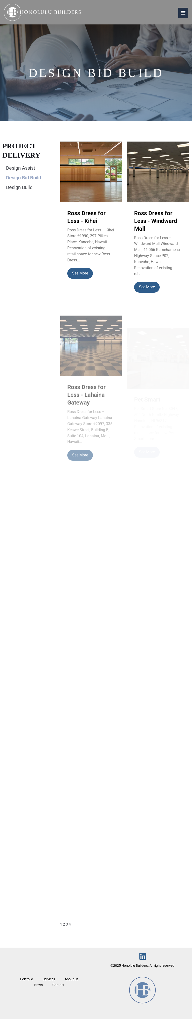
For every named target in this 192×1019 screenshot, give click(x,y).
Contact (58, 985)
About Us (71, 979)
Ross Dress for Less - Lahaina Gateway (86, 403)
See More (80, 273)
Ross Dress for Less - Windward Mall (155, 222)
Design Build (19, 187)
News (38, 985)
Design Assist (20, 168)
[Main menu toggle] (183, 13)
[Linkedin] (143, 956)
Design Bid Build (23, 178)
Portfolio (26, 979)
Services (49, 979)
